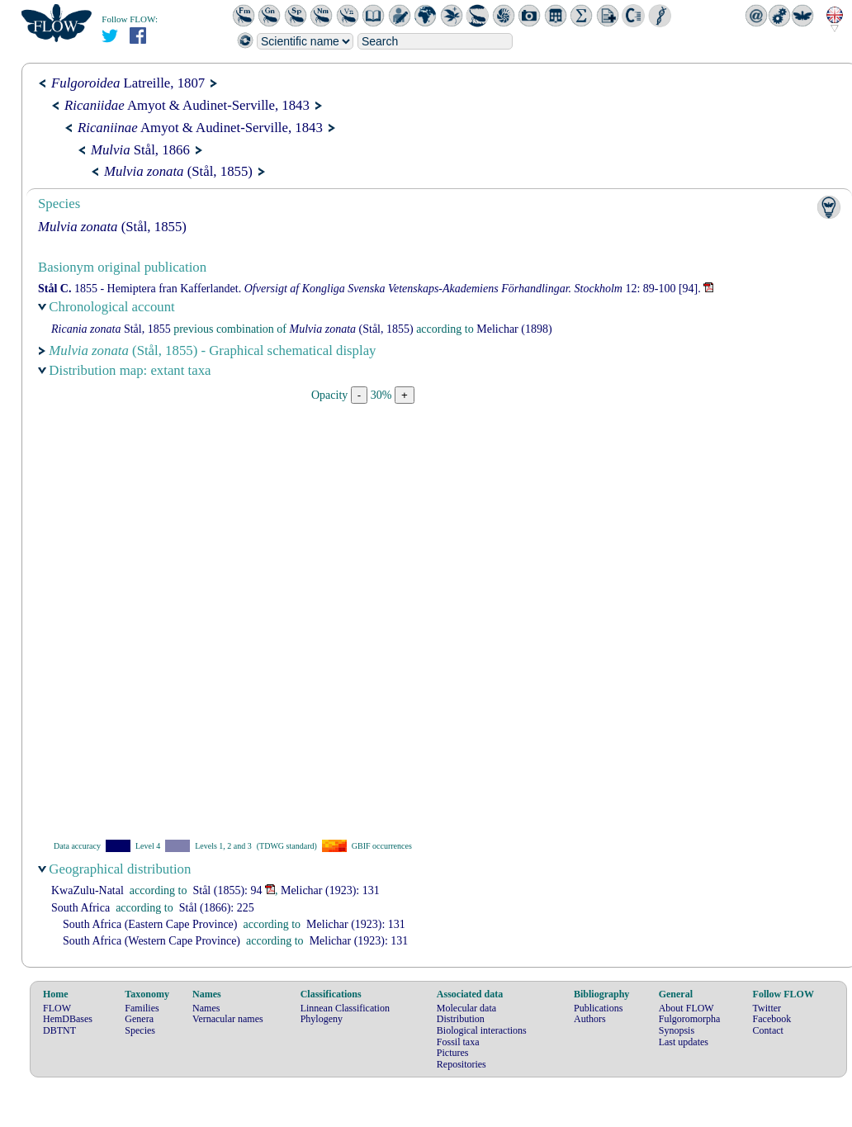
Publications (598, 1008)
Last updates (683, 1042)
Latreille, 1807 (128, 83)
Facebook (772, 1019)
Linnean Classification (345, 1008)
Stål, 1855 (111, 329)
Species (140, 1030)
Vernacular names (227, 1019)
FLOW (57, 1008)
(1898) (513, 329)
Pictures (453, 1052)
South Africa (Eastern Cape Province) (150, 924)
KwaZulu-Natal (87, 890)
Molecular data (466, 1008)
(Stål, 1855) (178, 171)
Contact (768, 1030)
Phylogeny (322, 1019)
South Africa (80, 908)
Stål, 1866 (140, 150)
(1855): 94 (227, 890)
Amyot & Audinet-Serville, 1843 (187, 105)
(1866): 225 (216, 908)
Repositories (461, 1064)
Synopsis (676, 1030)
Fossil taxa (458, 1042)
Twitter (767, 1008)
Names (206, 1008)
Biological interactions (482, 1030)
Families (142, 1008)
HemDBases (67, 1019)
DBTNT (59, 1030)
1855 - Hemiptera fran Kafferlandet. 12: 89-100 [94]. (369, 288)
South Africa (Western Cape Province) (151, 941)
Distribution (461, 1019)
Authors (590, 1019)
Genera (139, 1019)
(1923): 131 (330, 890)
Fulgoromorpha (690, 1019)
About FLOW (686, 1008)
